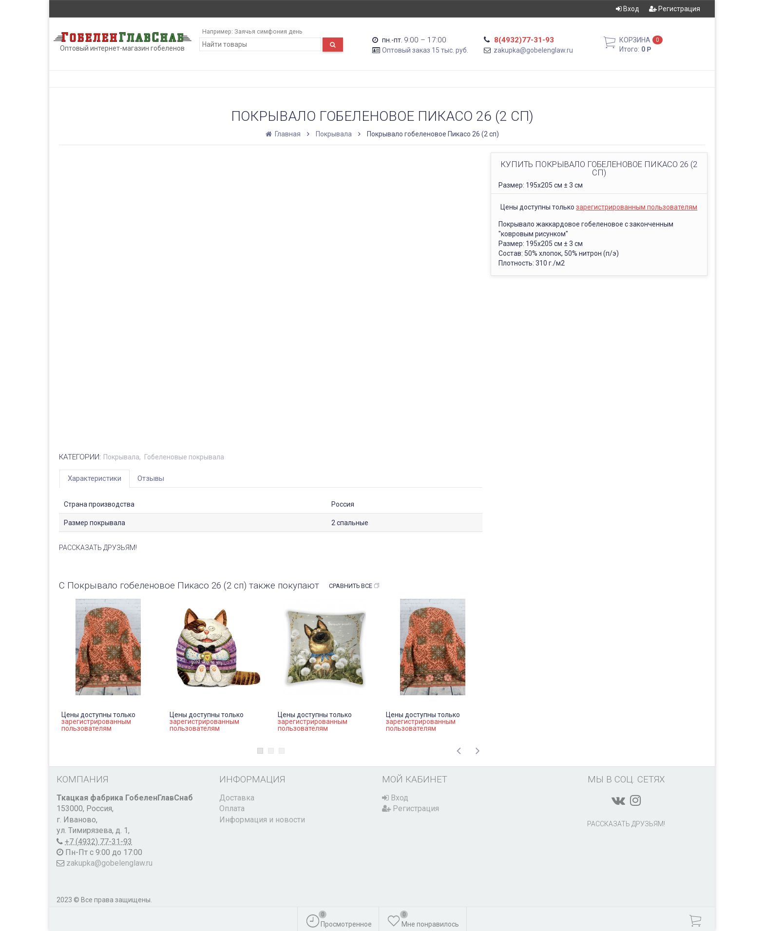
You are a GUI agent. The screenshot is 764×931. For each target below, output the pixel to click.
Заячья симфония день (268, 31)
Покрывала (334, 134)
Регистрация (674, 9)
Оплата (232, 808)
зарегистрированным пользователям (636, 207)
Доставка (236, 797)
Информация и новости (262, 819)
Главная (284, 134)
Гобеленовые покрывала (184, 457)
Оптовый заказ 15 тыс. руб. (425, 50)
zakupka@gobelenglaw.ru (533, 50)
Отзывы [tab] (150, 478)
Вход (627, 9)
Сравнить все (354, 586)
